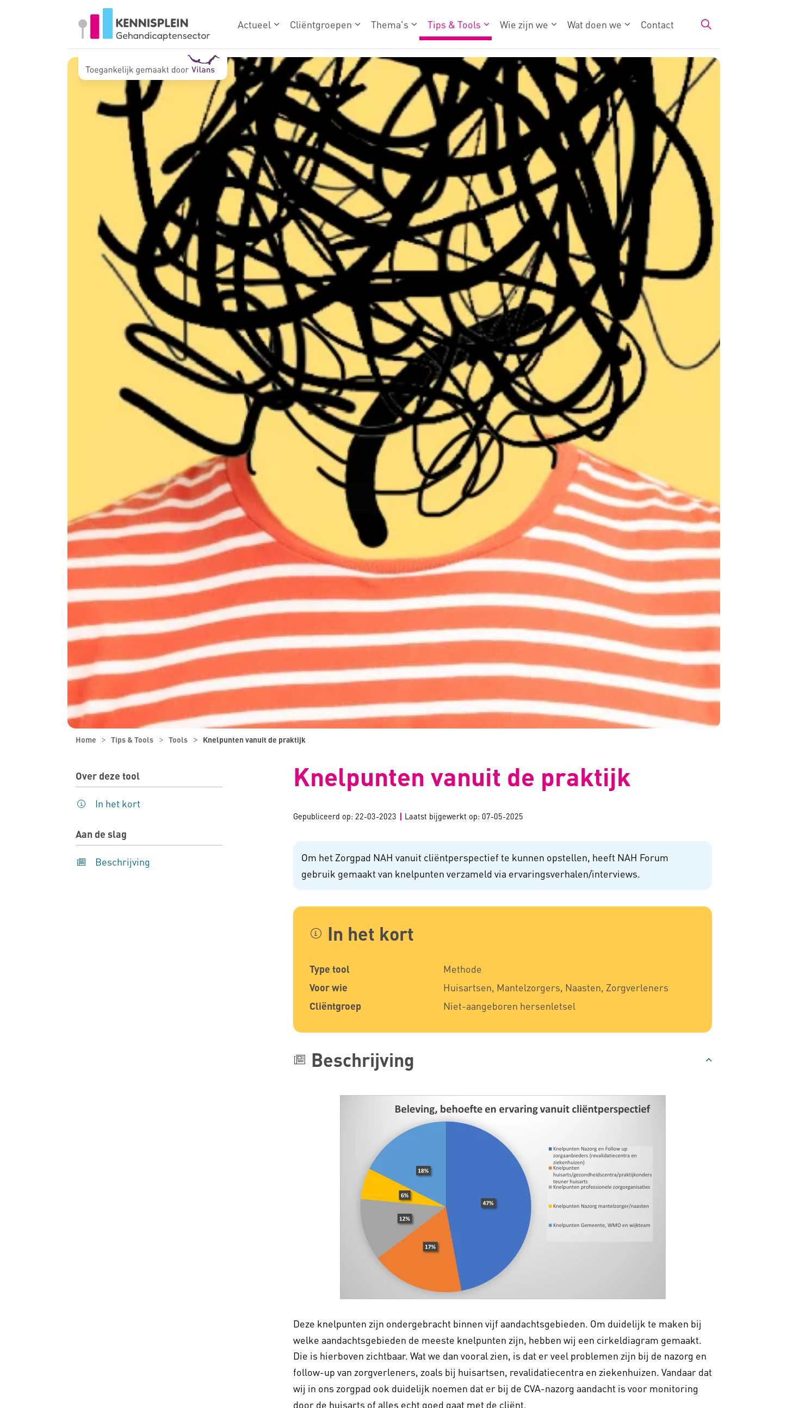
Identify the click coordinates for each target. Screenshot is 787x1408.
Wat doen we (594, 24)
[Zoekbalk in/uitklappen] (706, 24)
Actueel (254, 24)
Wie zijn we (524, 24)
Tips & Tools (454, 24)
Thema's (389, 24)
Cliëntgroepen (321, 24)
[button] (502, 1060)
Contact (657, 24)
